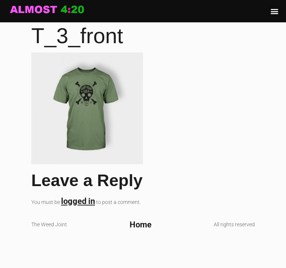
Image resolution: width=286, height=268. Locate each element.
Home (141, 224)
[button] (274, 11)
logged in (78, 201)
